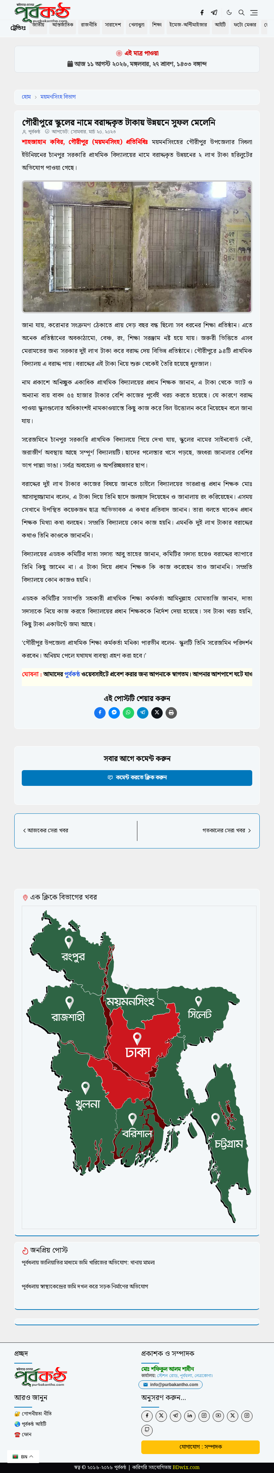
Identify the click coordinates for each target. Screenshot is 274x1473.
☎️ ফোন (22, 1435)
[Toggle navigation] (254, 13)
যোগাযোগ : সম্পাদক (200, 1447)
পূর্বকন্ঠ (34, 132)
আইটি (220, 25)
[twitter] (161, 1416)
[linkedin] (190, 1416)
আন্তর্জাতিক (62, 25)
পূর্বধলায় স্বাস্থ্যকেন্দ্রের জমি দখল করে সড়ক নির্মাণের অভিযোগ (85, 1286)
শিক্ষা (157, 25)
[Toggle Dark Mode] (229, 12)
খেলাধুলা (136, 25)
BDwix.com (186, 1468)
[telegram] (214, 13)
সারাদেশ (113, 25)
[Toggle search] (241, 12)
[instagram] (204, 1416)
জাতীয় (38, 25)
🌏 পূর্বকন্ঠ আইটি (30, 1424)
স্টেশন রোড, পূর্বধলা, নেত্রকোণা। (185, 1375)
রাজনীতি (89, 25)
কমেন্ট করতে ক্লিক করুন (137, 777)
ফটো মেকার (245, 25)
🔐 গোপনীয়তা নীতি (33, 1414)
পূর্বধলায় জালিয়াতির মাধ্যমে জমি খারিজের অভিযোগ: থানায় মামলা (88, 1262)
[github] (147, 1430)
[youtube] (218, 1416)
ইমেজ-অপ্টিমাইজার (188, 25)
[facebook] (202, 13)
